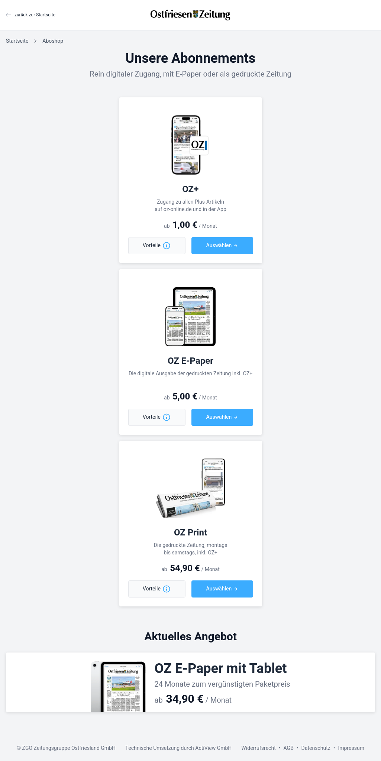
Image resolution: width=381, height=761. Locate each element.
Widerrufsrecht (258, 748)
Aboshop (52, 41)
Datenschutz (315, 748)
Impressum (351, 748)
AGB (288, 748)
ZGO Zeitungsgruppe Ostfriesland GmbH (69, 748)
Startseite (17, 41)
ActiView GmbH (213, 748)
